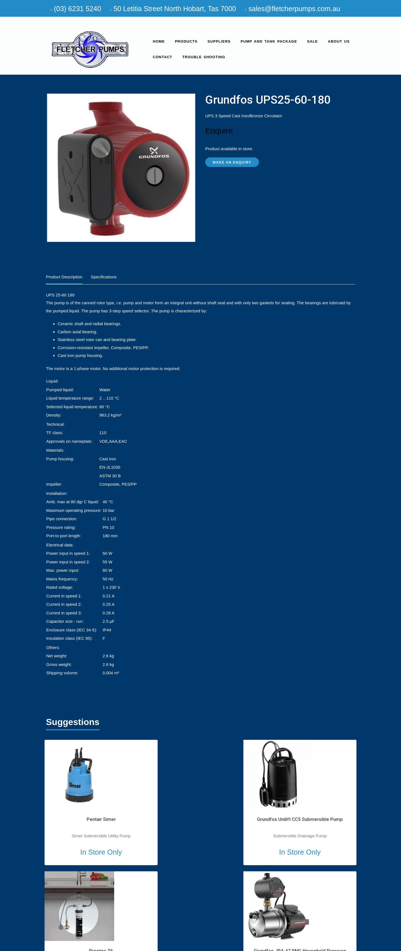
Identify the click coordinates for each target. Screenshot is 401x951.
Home (159, 41)
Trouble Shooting (203, 57)
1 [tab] (75, 802)
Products (186, 41)
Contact (162, 57)
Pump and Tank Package (269, 41)
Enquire (219, 130)
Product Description (64, 276)
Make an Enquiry (232, 162)
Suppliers (219, 41)
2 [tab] (83, 802)
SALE (312, 41)
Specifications (104, 276)
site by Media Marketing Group (326, 944)
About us (339, 41)
